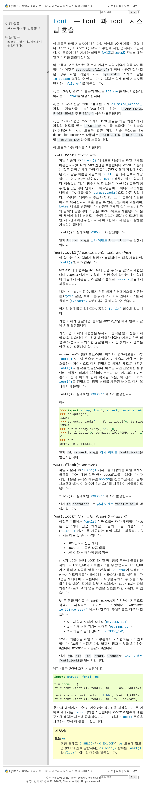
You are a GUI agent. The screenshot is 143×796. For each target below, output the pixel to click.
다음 (119, 5)
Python (13, 5)
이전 (110, 5)
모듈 (127, 5)
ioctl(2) (120, 53)
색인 (135, 5)
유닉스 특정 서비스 (78, 5)
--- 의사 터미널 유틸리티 (24, 28)
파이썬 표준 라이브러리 (48, 5)
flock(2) (104, 481)
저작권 (52, 777)
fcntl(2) (106, 53)
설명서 (26, 5)
